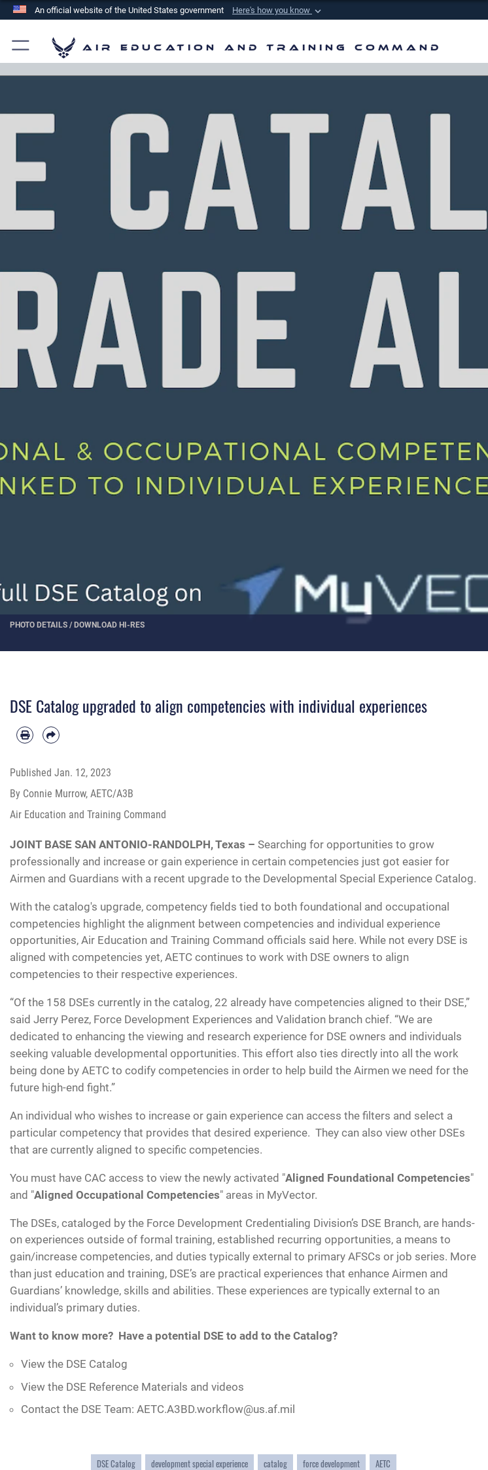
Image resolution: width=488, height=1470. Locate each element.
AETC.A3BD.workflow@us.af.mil (216, 1409)
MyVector (291, 1194)
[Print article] (24, 735)
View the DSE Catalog (74, 1363)
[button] (278, 10)
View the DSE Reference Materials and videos (132, 1386)
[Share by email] (51, 735)
